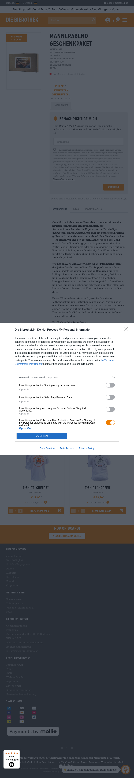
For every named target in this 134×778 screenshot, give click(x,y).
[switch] (110, 385)
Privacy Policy (86, 448)
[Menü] (18, 752)
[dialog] (67, 389)
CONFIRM (41, 436)
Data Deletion (47, 448)
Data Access (67, 448)
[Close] (127, 330)
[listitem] (67, 377)
